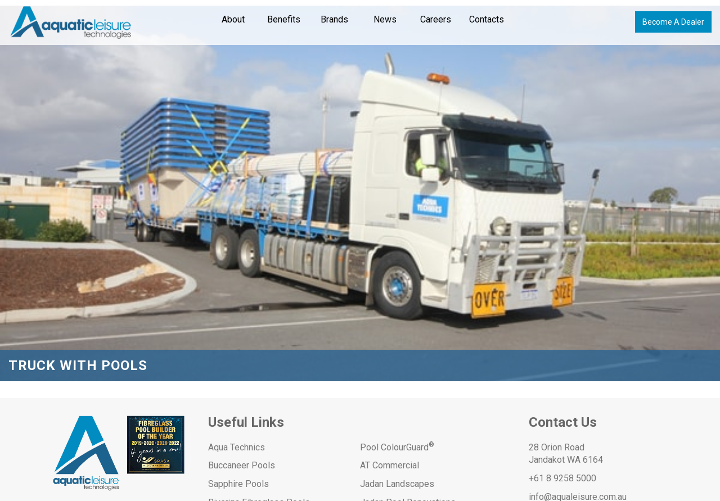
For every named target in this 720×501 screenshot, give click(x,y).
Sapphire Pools (238, 484)
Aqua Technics (236, 447)
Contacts (486, 19)
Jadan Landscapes (397, 484)
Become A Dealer (673, 21)
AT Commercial (389, 465)
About (233, 19)
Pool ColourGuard (397, 447)
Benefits (283, 19)
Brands (334, 19)
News (385, 19)
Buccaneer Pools (241, 465)
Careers (435, 19)
